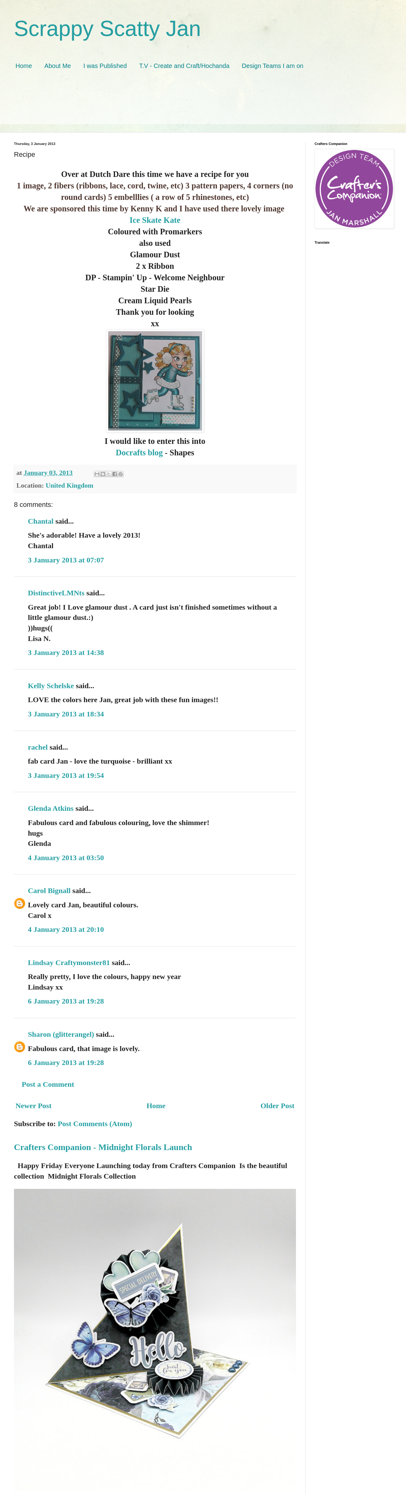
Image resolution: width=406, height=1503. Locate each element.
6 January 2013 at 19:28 (66, 1001)
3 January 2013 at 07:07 (66, 560)
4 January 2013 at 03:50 (66, 858)
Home (23, 65)
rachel (38, 747)
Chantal (41, 521)
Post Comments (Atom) (95, 1124)
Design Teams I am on (272, 65)
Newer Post (33, 1106)
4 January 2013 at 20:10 (66, 929)
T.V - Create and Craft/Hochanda (184, 65)
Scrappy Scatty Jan (107, 28)
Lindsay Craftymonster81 (69, 963)
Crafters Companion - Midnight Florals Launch (103, 1147)
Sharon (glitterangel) (61, 1034)
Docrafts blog (140, 452)
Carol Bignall (49, 891)
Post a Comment (48, 1084)
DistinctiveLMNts (56, 593)
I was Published (105, 65)
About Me (57, 65)
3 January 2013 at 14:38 (66, 652)
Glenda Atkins (50, 808)
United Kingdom (69, 485)
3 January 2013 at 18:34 (66, 714)
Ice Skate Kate (155, 220)
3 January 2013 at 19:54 (66, 775)
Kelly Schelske (51, 686)
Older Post (277, 1106)
